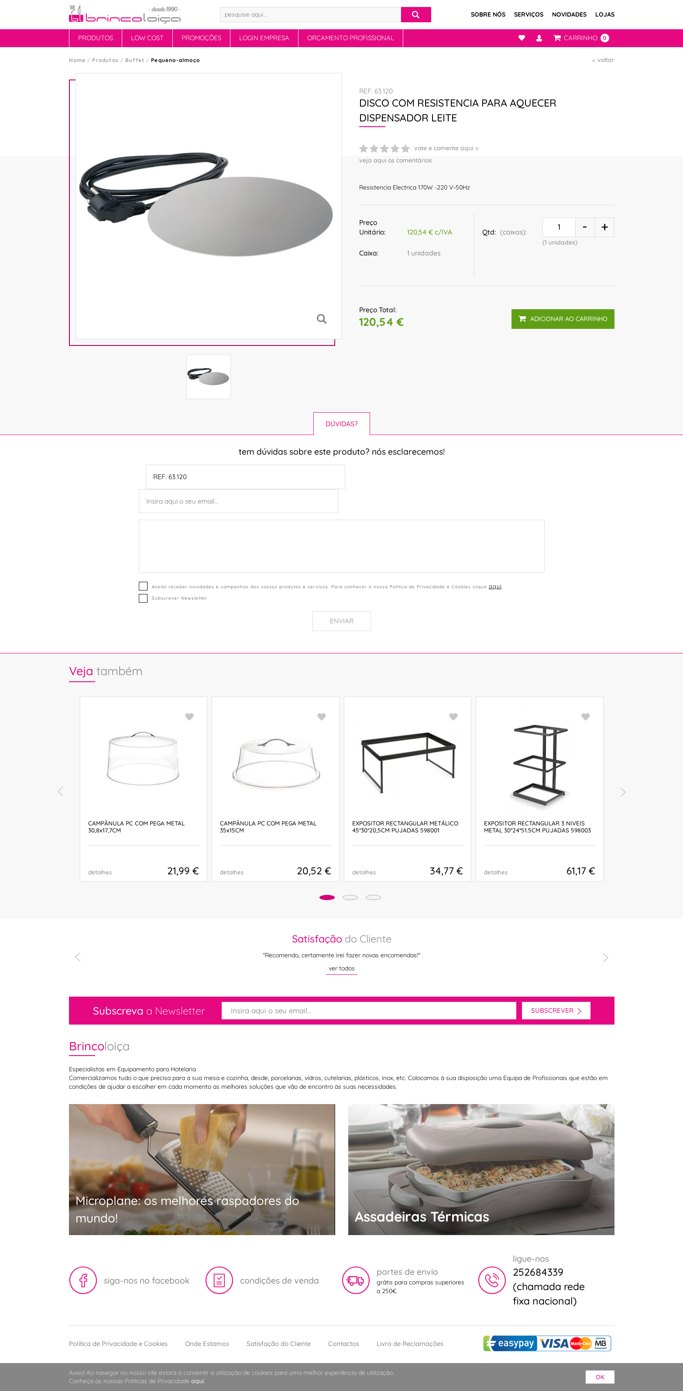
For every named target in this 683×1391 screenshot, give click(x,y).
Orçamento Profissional (350, 38)
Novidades (569, 14)
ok (600, 1377)
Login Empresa (264, 38)
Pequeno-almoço (175, 60)
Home (77, 60)
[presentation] (60, 792)
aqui (494, 586)
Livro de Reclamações (410, 1343)
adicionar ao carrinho (560, 315)
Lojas (604, 14)
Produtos (95, 38)
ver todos (342, 968)
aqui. (198, 1381)
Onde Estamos (207, 1343)
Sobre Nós (488, 14)
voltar (605, 60)
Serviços (528, 14)
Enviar (342, 621)
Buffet (134, 60)
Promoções (201, 38)
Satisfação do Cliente (279, 1343)
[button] (311, 899)
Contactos (343, 1343)
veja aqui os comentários (395, 160)
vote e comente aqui (443, 148)
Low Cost (147, 38)
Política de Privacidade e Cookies (118, 1343)
